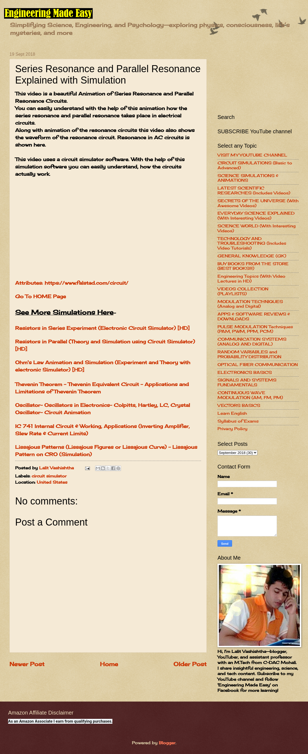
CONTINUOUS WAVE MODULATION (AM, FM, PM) (250, 395)
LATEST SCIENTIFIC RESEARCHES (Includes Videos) (253, 190)
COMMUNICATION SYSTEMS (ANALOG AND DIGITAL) (251, 342)
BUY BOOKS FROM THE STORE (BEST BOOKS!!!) (253, 266)
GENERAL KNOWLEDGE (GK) (251, 256)
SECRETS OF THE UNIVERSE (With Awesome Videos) (258, 203)
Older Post (190, 664)
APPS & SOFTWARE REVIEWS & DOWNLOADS (253, 316)
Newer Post (27, 664)
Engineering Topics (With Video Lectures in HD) (251, 279)
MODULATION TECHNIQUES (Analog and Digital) (250, 304)
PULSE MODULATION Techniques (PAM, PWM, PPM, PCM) (255, 329)
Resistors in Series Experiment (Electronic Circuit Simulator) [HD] (102, 328)
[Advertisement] (258, 79)
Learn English (232, 413)
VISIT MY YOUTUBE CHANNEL (252, 155)
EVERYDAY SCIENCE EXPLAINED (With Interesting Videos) (255, 216)
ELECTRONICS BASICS (244, 372)
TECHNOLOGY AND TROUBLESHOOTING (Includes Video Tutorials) (251, 243)
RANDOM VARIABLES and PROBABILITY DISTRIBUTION (249, 354)
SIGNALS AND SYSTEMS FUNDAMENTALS (246, 382)
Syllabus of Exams (238, 421)
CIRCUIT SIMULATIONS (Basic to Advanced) (254, 165)
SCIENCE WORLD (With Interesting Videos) (256, 228)
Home (109, 664)
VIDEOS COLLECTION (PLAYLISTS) (242, 291)
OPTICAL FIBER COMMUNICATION (257, 364)
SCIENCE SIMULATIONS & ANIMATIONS (247, 178)
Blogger (167, 742)
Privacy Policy (232, 428)
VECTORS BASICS (238, 405)
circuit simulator (49, 476)
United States (52, 482)
